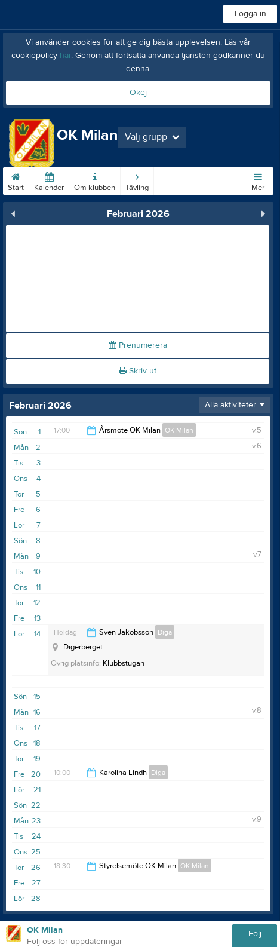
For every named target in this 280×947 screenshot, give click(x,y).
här (65, 55)
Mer (257, 179)
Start (16, 179)
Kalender (49, 179)
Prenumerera (138, 345)
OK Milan (179, 430)
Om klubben (94, 179)
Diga (165, 632)
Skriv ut (137, 371)
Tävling (137, 179)
